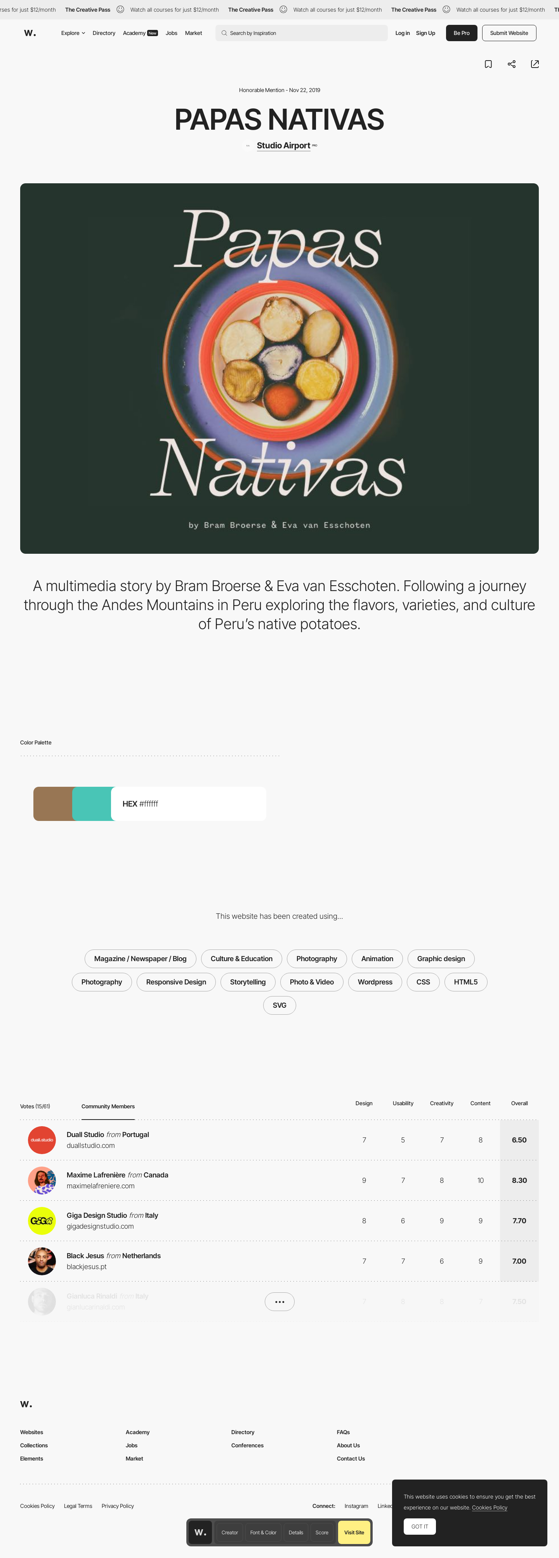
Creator (230, 1532)
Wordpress (375, 982)
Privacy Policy (118, 1505)
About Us (348, 1445)
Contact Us (351, 1458)
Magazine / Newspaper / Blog (140, 959)
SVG (279, 1005)
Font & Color (263, 1532)
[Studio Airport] (279, 145)
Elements (31, 1458)
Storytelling (248, 982)
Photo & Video (312, 982)
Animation (377, 959)
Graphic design (441, 959)
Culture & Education (242, 959)
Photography (317, 959)
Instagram (356, 1505)
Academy (140, 33)
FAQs (343, 1432)
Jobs (171, 33)
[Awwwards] (30, 33)
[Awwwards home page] (200, 1532)
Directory (104, 33)
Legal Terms (78, 1505)
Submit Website (509, 33)
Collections (34, 1445)
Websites (31, 1432)
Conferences (247, 1445)
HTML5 (466, 982)
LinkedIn (388, 1505)
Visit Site (354, 1532)
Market (193, 33)
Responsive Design (176, 982)
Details (296, 1532)
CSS (423, 982)
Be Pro (462, 33)
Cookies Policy (37, 1505)
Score (322, 1532)
